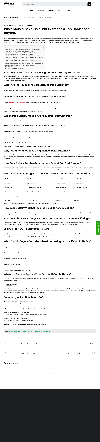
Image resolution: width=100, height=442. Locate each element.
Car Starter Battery (14, 17)
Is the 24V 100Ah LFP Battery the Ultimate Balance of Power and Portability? (61, 401)
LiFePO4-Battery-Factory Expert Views (15, 62)
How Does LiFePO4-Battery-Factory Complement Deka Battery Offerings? (24, 60)
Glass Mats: (12, 102)
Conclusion (9, 66)
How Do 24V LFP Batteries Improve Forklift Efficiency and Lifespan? (62, 419)
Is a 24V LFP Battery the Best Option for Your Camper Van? (62, 431)
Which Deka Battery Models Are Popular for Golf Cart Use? (20, 52)
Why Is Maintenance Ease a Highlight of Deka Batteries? (20, 54)
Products (44, 395)
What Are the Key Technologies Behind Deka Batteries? (19, 51)
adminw (30, 25)
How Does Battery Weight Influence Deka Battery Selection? (21, 59)
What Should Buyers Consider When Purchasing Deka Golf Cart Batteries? (24, 63)
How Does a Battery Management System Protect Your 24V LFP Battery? (61, 413)
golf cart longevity (25, 343)
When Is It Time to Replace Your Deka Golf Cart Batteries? (20, 65)
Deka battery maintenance (14, 343)
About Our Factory (31, 395)
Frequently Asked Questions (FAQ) (14, 68)
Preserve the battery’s (21, 102)
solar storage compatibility (37, 343)
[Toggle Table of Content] (41, 47)
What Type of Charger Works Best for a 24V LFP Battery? (62, 407)
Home (5, 17)
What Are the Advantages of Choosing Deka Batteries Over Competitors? (24, 57)
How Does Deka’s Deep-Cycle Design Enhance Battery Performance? (22, 49)
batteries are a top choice (18, 288)
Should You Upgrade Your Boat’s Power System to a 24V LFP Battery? (61, 425)
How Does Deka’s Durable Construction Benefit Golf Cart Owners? (22, 56)
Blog (57, 395)
